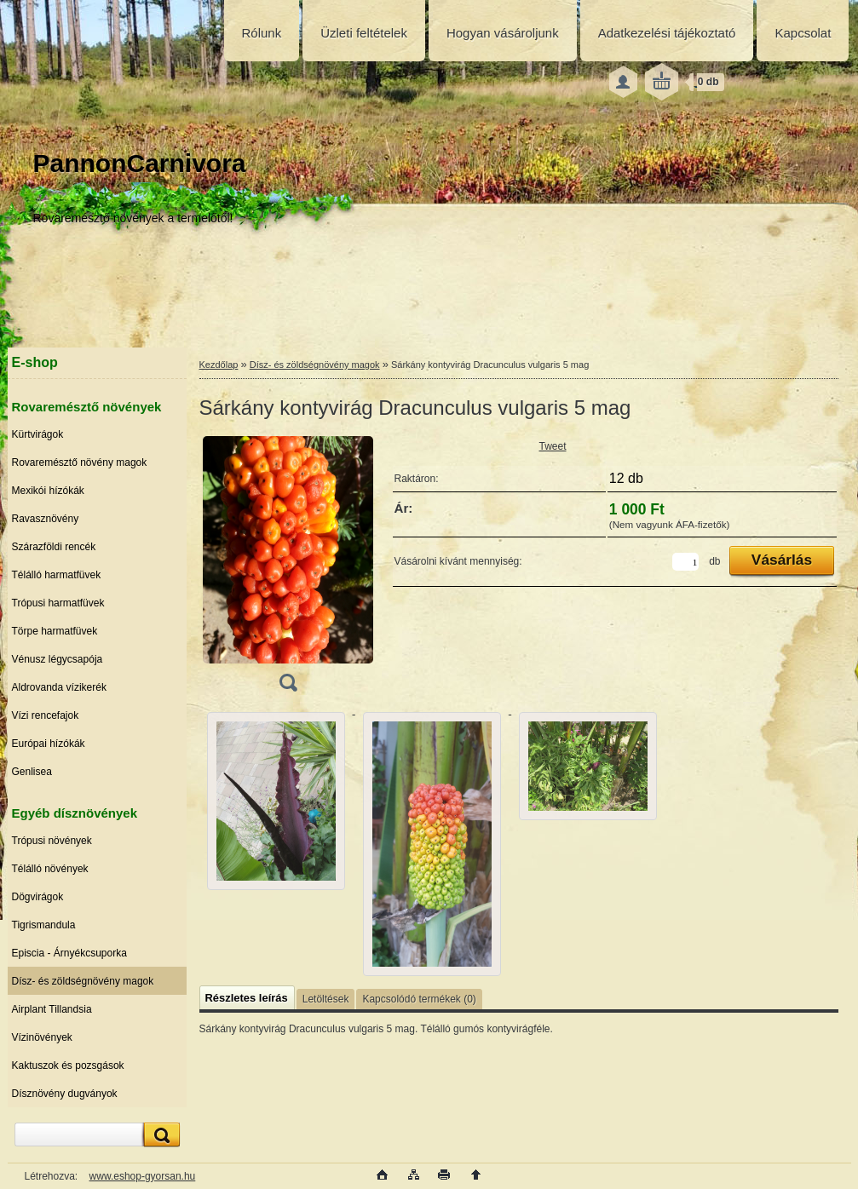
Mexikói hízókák (48, 491)
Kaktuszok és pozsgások (68, 1065)
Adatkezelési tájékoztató (667, 33)
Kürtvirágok (38, 434)
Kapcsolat (803, 33)
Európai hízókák (48, 744)
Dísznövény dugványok (65, 1094)
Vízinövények (42, 1037)
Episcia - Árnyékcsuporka (69, 953)
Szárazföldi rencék (54, 547)
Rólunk (262, 33)
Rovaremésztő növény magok (79, 462)
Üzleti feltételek (363, 33)
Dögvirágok (38, 897)
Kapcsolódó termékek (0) (418, 999)
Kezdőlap (219, 364)
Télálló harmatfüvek (56, 575)
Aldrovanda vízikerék (59, 687)
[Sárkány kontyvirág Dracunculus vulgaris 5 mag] (288, 569)
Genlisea (32, 772)
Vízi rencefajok (45, 715)
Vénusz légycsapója (57, 659)
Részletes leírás (246, 997)
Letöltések (325, 999)
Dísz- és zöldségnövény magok (83, 981)
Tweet (553, 446)
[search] (159, 1135)
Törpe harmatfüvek (55, 631)
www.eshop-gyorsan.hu (142, 1176)
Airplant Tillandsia (52, 1009)
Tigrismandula (44, 925)
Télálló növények (50, 869)
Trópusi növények (52, 841)
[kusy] (685, 562)
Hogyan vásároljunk (502, 33)
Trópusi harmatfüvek (58, 603)
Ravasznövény (45, 519)
